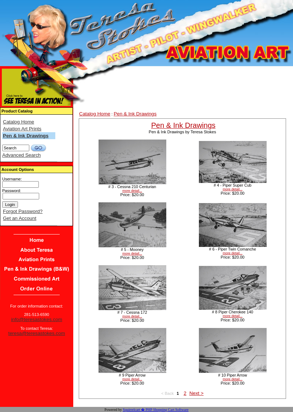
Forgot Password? (22, 211)
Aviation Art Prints (22, 128)
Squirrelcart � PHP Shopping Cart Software (155, 410)
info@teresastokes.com (36, 319)
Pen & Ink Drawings (25, 135)
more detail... (132, 190)
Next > (196, 393)
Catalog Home (18, 122)
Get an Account (19, 218)
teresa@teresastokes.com (36, 333)
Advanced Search (21, 155)
